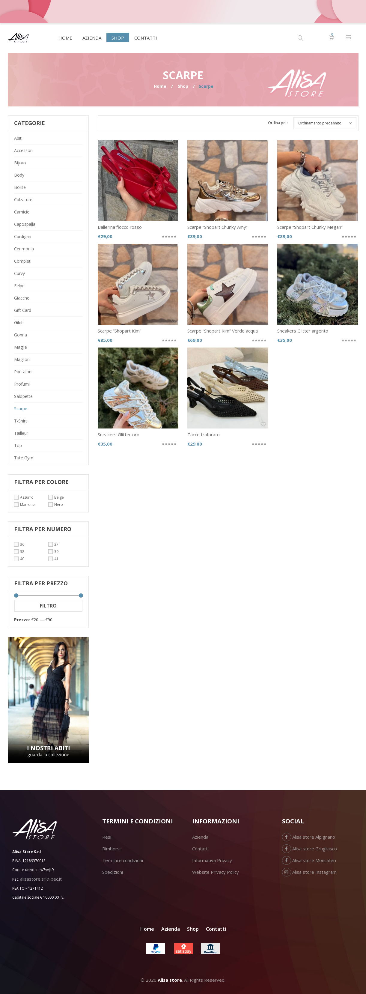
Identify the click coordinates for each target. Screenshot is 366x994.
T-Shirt (20, 421)
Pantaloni (23, 372)
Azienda (200, 837)
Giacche (21, 298)
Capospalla (24, 224)
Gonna (20, 335)
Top (18, 445)
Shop (183, 86)
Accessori (23, 150)
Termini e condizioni (122, 860)
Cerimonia (24, 249)
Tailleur (21, 433)
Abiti (18, 138)
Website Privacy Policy (215, 872)
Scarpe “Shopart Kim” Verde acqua (222, 331)
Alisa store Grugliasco (309, 849)
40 (22, 559)
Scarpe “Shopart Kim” (119, 331)
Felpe (19, 285)
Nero (58, 504)
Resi (106, 837)
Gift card (22, 310)
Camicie (21, 212)
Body (19, 175)
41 (56, 559)
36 (22, 544)
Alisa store (170, 980)
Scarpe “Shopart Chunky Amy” (217, 227)
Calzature (23, 199)
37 (56, 544)
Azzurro (27, 497)
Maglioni (22, 359)
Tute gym (23, 458)
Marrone (27, 504)
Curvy (19, 273)
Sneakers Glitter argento (302, 331)
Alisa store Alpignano (308, 837)
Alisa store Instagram (309, 872)
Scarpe (20, 408)
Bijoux (20, 163)
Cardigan (22, 236)
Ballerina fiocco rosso (120, 227)
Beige (59, 497)
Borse (20, 187)
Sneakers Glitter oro (118, 434)
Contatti (200, 849)
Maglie (20, 347)
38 (22, 551)
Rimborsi (111, 849)
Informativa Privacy (212, 860)
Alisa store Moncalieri (309, 860)
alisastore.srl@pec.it (41, 879)
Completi (22, 261)
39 (56, 551)
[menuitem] (65, 37)
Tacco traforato (203, 434)
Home (160, 86)
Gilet (18, 322)
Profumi (22, 384)
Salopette (23, 396)
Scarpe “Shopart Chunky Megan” (310, 227)
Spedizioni (112, 872)
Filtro (48, 605)
